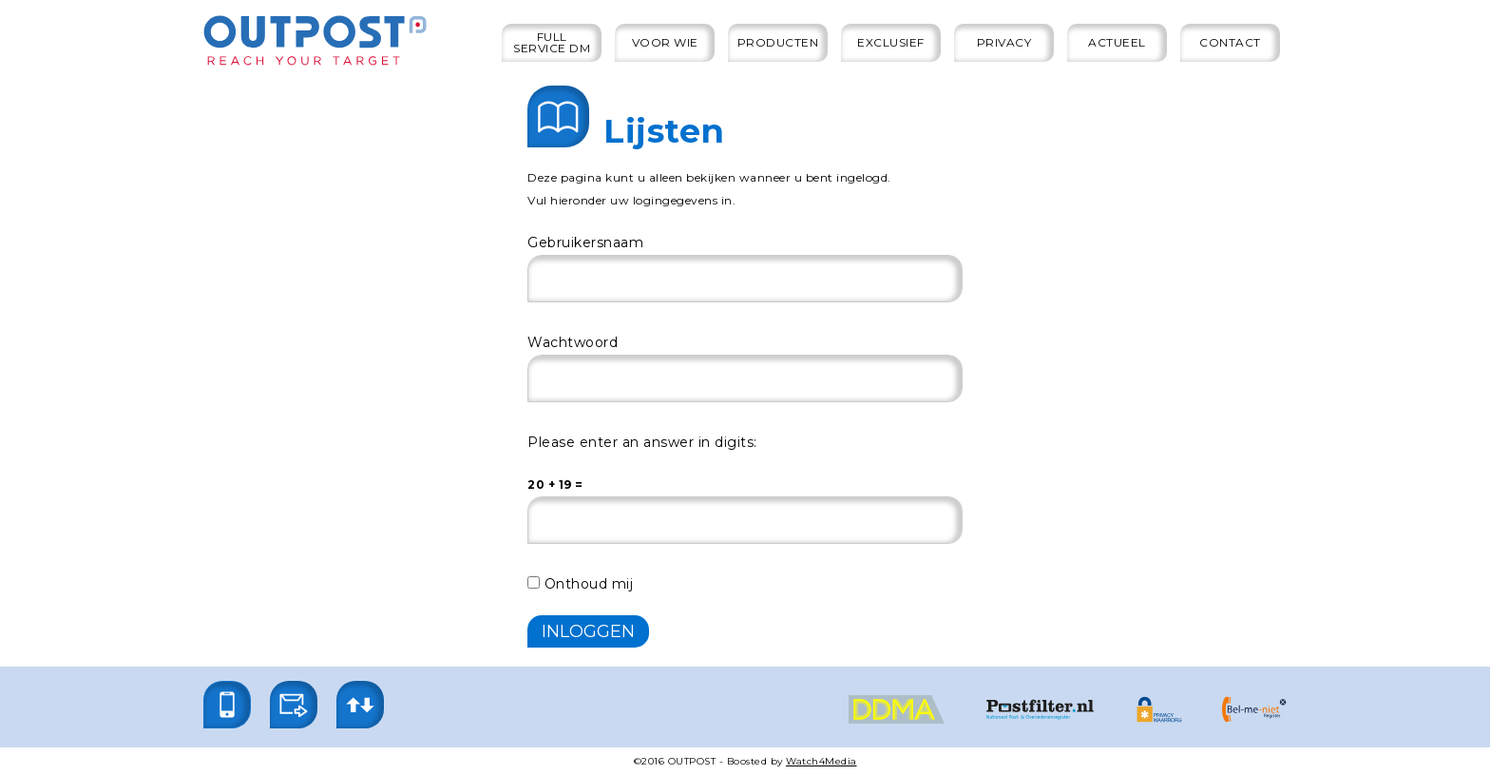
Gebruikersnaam (585, 242)
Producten (778, 42)
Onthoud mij (580, 583)
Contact (1230, 42)
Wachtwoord (572, 342)
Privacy (1004, 42)
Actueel (1117, 42)
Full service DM (551, 42)
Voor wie (665, 42)
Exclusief (891, 42)
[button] (227, 704)
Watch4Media (821, 761)
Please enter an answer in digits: (642, 442)
